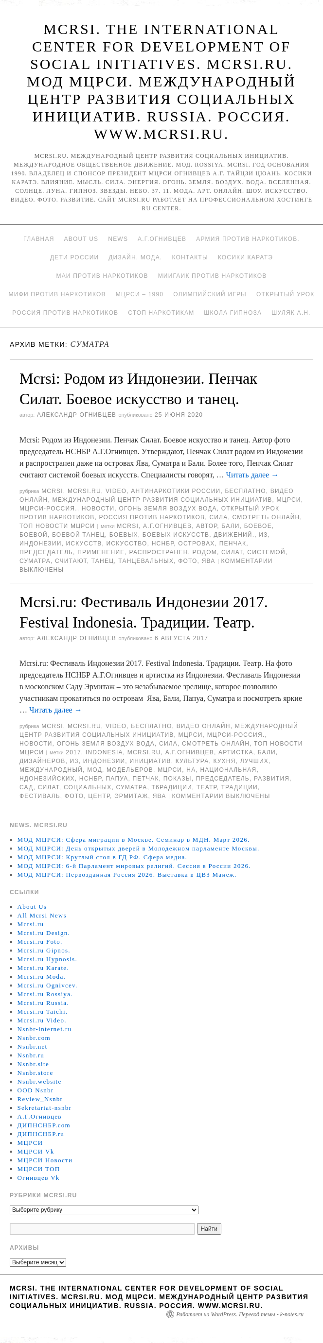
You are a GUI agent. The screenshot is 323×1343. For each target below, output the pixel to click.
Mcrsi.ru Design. (44, 932)
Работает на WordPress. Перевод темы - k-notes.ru (240, 1314)
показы (177, 778)
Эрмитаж (131, 796)
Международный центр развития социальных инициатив (162, 499)
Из (263, 534)
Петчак (146, 778)
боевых (123, 534)
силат (232, 552)
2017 (73, 752)
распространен (158, 552)
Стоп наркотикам (161, 312)
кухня (224, 761)
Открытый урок (285, 294)
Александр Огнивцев (76, 414)
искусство (127, 543)
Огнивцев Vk (39, 1177)
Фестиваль (39, 796)
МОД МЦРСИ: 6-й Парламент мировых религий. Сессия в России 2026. (134, 865)
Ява (208, 561)
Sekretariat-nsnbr (45, 1107)
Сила (218, 517)
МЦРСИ (289, 499)
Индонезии (40, 543)
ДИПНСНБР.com (44, 1125)
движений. (234, 534)
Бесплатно (245, 491)
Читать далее (252, 475)
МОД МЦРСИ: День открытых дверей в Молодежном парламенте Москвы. (139, 848)
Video (116, 491)
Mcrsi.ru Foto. (40, 941)
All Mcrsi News (42, 915)
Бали (230, 526)
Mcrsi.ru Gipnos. (44, 950)
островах (196, 543)
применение (101, 552)
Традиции (239, 787)
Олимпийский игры (210, 294)
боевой (33, 534)
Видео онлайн (204, 726)
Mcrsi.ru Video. (42, 1020)
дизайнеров (42, 761)
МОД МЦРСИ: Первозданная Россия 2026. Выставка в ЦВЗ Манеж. (127, 874)
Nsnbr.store (36, 1072)
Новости (98, 508)
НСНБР (163, 543)
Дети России (74, 257)
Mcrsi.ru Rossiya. (45, 994)
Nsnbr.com (34, 1037)
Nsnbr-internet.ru (45, 1029)
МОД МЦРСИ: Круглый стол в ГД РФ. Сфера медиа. (103, 857)
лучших (254, 761)
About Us (81, 239)
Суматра (35, 561)
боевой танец (78, 534)
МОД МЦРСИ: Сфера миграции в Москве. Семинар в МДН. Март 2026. (134, 839)
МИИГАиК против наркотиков (212, 275)
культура (192, 761)
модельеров (130, 769)
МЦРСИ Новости (45, 1160)
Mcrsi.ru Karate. (43, 967)
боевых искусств (176, 534)
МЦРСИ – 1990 (139, 294)
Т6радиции (172, 787)
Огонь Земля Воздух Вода (167, 508)
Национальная (228, 769)
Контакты (190, 257)
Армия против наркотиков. (248, 239)
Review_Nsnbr (40, 1099)
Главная (38, 239)
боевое (258, 526)
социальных (88, 787)
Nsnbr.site (33, 1064)
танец (102, 561)
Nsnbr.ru (31, 1055)
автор (206, 526)
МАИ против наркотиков (102, 275)
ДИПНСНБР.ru (41, 1134)
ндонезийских (47, 778)
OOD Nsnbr (36, 1090)
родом (205, 552)
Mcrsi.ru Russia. (43, 1002)
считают (71, 561)
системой (266, 552)
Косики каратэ (245, 257)
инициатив (150, 761)
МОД (94, 769)
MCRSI (52, 491)
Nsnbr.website (40, 1081)
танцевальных (146, 561)
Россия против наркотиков (65, 312)
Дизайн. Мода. (135, 257)
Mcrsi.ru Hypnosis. (47, 959)
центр (99, 796)
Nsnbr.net (33, 1046)
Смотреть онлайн (266, 517)
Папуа (117, 778)
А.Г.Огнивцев (162, 239)
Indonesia (104, 752)
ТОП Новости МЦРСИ (57, 526)
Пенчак (233, 543)
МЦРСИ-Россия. (48, 508)
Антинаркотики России (175, 491)
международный (51, 769)
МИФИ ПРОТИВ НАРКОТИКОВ (57, 294)
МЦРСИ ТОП (39, 1169)
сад (26, 787)
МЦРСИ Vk (36, 1151)
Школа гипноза (233, 312)
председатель (46, 552)
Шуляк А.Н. (290, 312)
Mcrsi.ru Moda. (42, 976)
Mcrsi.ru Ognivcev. (48, 985)
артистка (235, 752)
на (191, 769)
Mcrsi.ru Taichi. (43, 1011)
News (118, 239)
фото (187, 561)
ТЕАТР (206, 787)
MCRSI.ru (144, 752)
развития (271, 778)
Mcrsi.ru (84, 491)
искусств (84, 543)
